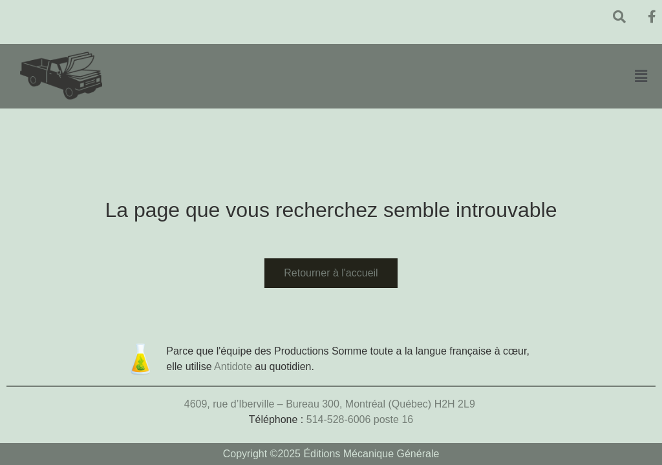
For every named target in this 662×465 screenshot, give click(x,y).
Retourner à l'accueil (331, 272)
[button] (641, 76)
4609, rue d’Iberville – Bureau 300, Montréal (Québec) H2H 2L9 (331, 403)
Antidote (233, 366)
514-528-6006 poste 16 (359, 419)
